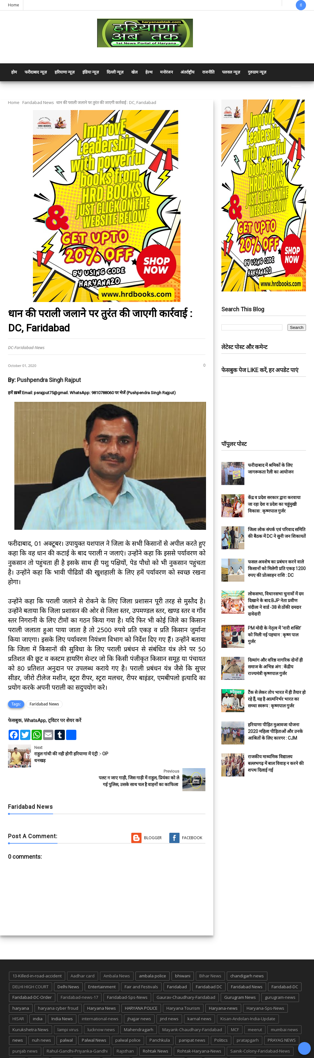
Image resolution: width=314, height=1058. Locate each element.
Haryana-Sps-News (265, 987)
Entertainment (102, 966)
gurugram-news (280, 977)
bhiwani (182, 955)
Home (13, 5)
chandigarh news (247, 955)
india (37, 998)
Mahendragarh (138, 1009)
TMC (194, 1041)
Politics (221, 1019)
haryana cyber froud (58, 987)
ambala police (152, 955)
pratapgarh (248, 1019)
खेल (134, 72)
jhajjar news (139, 998)
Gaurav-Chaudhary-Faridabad (186, 977)
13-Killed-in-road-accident (37, 955)
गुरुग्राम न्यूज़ (257, 72)
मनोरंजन (166, 72)
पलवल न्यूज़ (231, 72)
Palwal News (94, 1019)
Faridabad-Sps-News (127, 977)
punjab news (25, 1030)
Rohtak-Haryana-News (199, 1030)
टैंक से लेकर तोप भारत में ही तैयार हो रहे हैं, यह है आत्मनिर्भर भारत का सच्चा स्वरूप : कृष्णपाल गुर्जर (277, 699)
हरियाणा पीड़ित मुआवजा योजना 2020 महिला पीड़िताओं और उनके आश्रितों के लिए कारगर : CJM (275, 731)
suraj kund (86, 1041)
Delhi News (68, 966)
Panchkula (159, 1019)
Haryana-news (223, 987)
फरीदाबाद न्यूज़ (36, 72)
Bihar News (210, 955)
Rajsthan (125, 1030)
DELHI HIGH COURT (30, 966)
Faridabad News (38, 102)
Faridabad (177, 966)
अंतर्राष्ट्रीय (187, 72)
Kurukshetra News (30, 1009)
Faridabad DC (209, 966)
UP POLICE (243, 1041)
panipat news (192, 1019)
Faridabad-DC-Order (32, 977)
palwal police (128, 1019)
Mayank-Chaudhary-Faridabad (192, 1009)
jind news (169, 998)
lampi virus (68, 1009)
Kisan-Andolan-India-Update (247, 998)
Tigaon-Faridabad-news (158, 1041)
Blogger (153, 817)
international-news (100, 998)
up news (216, 1041)
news (17, 1019)
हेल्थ (148, 72)
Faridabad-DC (285, 966)
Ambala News (116, 955)
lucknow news (101, 1009)
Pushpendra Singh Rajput (49, 380)
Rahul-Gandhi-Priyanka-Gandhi (77, 1030)
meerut (255, 1009)
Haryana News (101, 987)
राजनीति (208, 72)
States (61, 1041)
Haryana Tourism (183, 987)
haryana (20, 987)
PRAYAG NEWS (282, 1019)
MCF (235, 1009)
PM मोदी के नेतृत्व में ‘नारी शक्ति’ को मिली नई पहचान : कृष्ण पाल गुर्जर (274, 634)
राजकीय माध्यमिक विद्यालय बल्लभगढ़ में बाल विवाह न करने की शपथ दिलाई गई (276, 763)
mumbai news (284, 1009)
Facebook (192, 817)
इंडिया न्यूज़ (90, 72)
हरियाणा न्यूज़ (65, 72)
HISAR (18, 998)
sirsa (17, 1041)
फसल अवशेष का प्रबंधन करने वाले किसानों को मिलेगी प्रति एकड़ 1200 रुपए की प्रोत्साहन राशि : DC (277, 568)
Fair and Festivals (141, 966)
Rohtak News (155, 1030)
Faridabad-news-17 (79, 977)
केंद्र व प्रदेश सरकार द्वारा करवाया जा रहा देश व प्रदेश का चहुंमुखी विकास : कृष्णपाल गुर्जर (274, 504)
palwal (66, 1019)
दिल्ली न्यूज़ (115, 72)
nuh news (41, 1019)
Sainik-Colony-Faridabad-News (260, 1030)
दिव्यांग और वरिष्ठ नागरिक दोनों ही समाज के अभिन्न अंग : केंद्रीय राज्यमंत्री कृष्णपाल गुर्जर (275, 666)
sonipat (38, 1041)
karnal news (199, 998)
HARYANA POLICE (141, 987)
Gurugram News (240, 977)
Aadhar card (83, 955)
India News (62, 998)
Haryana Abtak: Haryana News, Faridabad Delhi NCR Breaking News (69, 1052)
